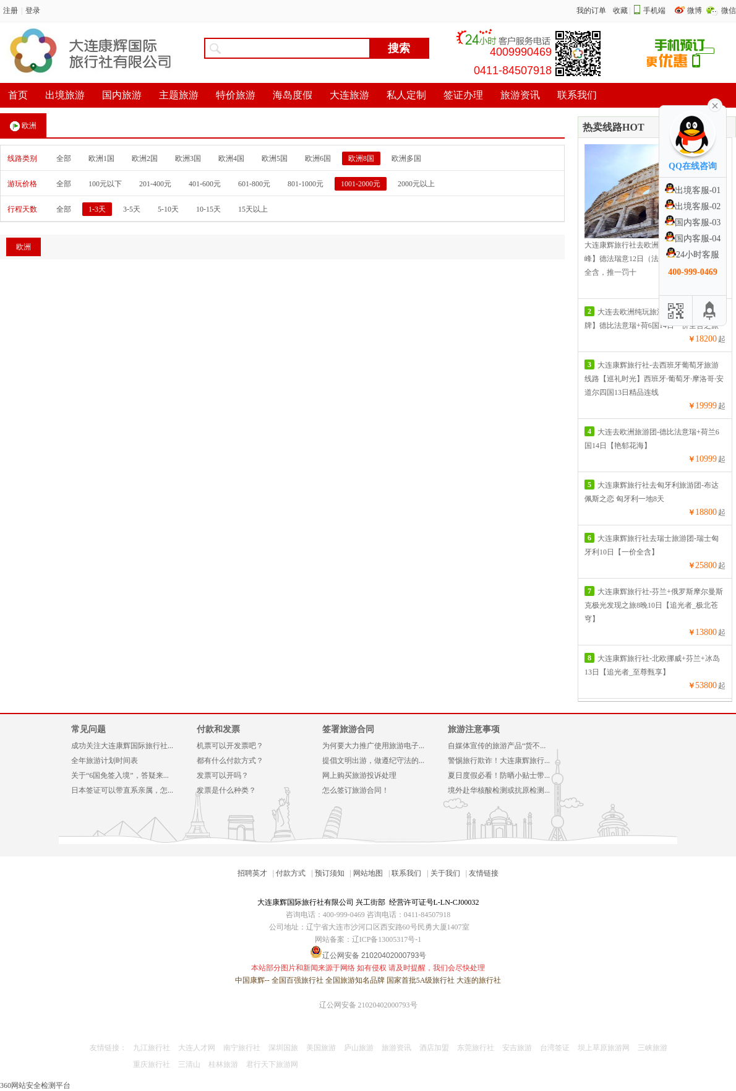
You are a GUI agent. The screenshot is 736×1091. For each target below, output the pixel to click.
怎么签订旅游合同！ (355, 790)
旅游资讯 (396, 1047)
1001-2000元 (360, 183)
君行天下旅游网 (272, 1064)
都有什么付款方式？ (230, 760)
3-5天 (131, 209)
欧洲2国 (145, 158)
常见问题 (88, 729)
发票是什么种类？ (226, 790)
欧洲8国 (361, 158)
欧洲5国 (275, 158)
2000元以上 (416, 183)
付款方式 (291, 873)
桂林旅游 (223, 1064)
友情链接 (484, 873)
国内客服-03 (693, 222)
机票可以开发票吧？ (230, 745)
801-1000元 (305, 183)
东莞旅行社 (475, 1047)
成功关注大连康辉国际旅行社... (122, 745)
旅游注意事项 (474, 729)
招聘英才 (252, 873)
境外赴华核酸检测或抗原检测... (499, 790)
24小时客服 (692, 254)
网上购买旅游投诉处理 (359, 775)
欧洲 (23, 126)
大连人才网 (196, 1047)
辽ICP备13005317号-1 (387, 939)
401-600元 (205, 183)
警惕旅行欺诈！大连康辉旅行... (499, 760)
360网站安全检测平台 (35, 1085)
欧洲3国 (188, 158)
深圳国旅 (283, 1047)
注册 (10, 10)
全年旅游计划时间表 (104, 760)
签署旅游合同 (348, 729)
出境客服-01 (693, 190)
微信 (728, 10)
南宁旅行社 (241, 1047)
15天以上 (253, 209)
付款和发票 (218, 729)
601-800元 (254, 183)
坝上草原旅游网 (604, 1047)
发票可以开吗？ (223, 775)
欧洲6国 (318, 158)
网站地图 (368, 873)
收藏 (620, 10)
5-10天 (168, 209)
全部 (63, 158)
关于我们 (445, 873)
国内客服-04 (693, 238)
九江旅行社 (151, 1047)
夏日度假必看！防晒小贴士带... (499, 775)
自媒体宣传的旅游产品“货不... (497, 745)
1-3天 (97, 209)
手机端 (654, 10)
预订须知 (329, 873)
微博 (695, 10)
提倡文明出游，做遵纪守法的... (373, 760)
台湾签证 (555, 1047)
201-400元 (155, 183)
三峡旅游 (652, 1047)
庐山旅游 (359, 1047)
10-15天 (208, 209)
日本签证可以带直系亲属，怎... (122, 790)
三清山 (189, 1064)
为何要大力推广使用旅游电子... (373, 745)
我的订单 (591, 10)
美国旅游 (321, 1047)
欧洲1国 (101, 158)
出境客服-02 (693, 206)
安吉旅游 (517, 1047)
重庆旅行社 (151, 1064)
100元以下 (105, 183)
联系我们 (406, 873)
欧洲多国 (406, 158)
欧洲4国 (231, 158)
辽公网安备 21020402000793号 (368, 1005)
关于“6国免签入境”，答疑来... (120, 775)
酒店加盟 (434, 1047)
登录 (32, 10)
